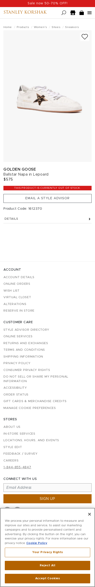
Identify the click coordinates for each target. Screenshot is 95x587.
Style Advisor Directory (26, 329)
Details (47, 218)
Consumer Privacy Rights (26, 370)
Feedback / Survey (20, 453)
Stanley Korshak (25, 13)
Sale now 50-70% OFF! (48, 3)
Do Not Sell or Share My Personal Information (35, 379)
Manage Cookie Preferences (29, 408)
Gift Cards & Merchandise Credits (35, 401)
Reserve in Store (18, 310)
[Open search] (63, 12)
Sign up (47, 499)
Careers (10, 460)
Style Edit (12, 447)
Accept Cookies (47, 578)
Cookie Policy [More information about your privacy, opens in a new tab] (36, 543)
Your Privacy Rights (47, 552)
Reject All (47, 565)
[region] (47, 547)
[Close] (89, 514)
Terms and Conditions (24, 349)
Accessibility (15, 387)
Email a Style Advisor (47, 198)
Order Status (16, 394)
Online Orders (16, 283)
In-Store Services (19, 433)
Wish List (11, 290)
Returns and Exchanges (25, 343)
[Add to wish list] (84, 37)
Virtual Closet (17, 297)
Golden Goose (19, 169)
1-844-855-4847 (17, 467)
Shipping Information (23, 356)
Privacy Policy (17, 363)
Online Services (17, 336)
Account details (18, 277)
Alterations (14, 304)
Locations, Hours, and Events (31, 440)
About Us (12, 427)
